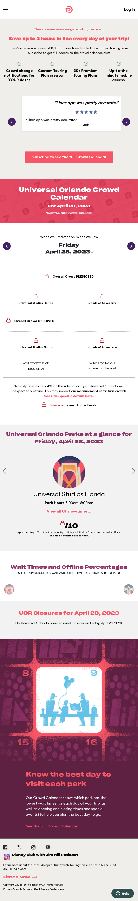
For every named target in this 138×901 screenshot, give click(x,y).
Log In (129, 9)
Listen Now (21, 877)
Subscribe (57, 405)
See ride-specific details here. (69, 396)
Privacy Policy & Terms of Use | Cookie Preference (33, 889)
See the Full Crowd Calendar (52, 826)
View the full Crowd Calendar (69, 213)
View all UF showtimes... (69, 511)
